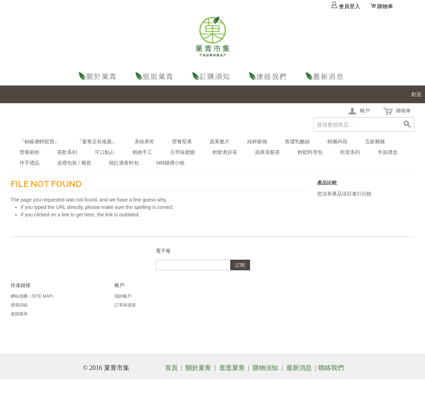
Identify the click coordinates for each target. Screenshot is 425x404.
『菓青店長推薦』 (97, 141)
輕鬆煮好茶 (225, 152)
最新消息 (326, 76)
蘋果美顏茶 (267, 152)
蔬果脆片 (220, 141)
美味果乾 (144, 141)
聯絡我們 (269, 76)
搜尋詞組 (19, 305)
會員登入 (345, 6)
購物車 (381, 6)
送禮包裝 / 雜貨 (74, 163)
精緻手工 (142, 152)
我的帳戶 (123, 296)
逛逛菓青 (155, 76)
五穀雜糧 (375, 141)
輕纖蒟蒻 (337, 141)
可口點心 (105, 152)
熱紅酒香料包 (124, 163)
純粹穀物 (257, 141)
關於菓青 (99, 76)
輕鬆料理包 (310, 152)
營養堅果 (182, 141)
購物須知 (212, 76)
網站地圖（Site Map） (33, 296)
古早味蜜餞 (182, 152)
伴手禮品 (29, 163)
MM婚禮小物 (170, 163)
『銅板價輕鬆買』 (39, 141)
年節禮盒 (388, 152)
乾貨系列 (350, 152)
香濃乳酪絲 (297, 141)
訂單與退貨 (125, 305)
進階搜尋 (19, 313)
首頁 (171, 367)
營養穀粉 (29, 152)
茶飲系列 (67, 152)
